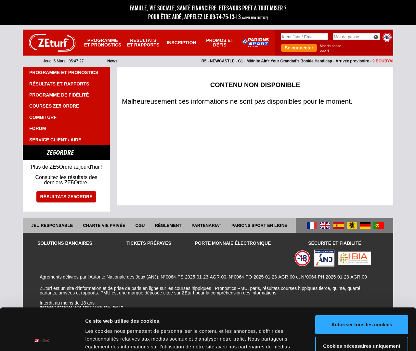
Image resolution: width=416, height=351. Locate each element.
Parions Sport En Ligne (259, 225)
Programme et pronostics (102, 42)
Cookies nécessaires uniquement (361, 303)
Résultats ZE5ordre (66, 196)
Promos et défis (219, 42)
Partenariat (206, 225)
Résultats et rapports (143, 42)
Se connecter (299, 47)
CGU (140, 225)
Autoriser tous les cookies (361, 282)
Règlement (168, 225)
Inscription (181, 42)
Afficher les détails (107, 338)
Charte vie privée (104, 225)
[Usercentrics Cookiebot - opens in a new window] (42, 338)
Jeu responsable (52, 225)
